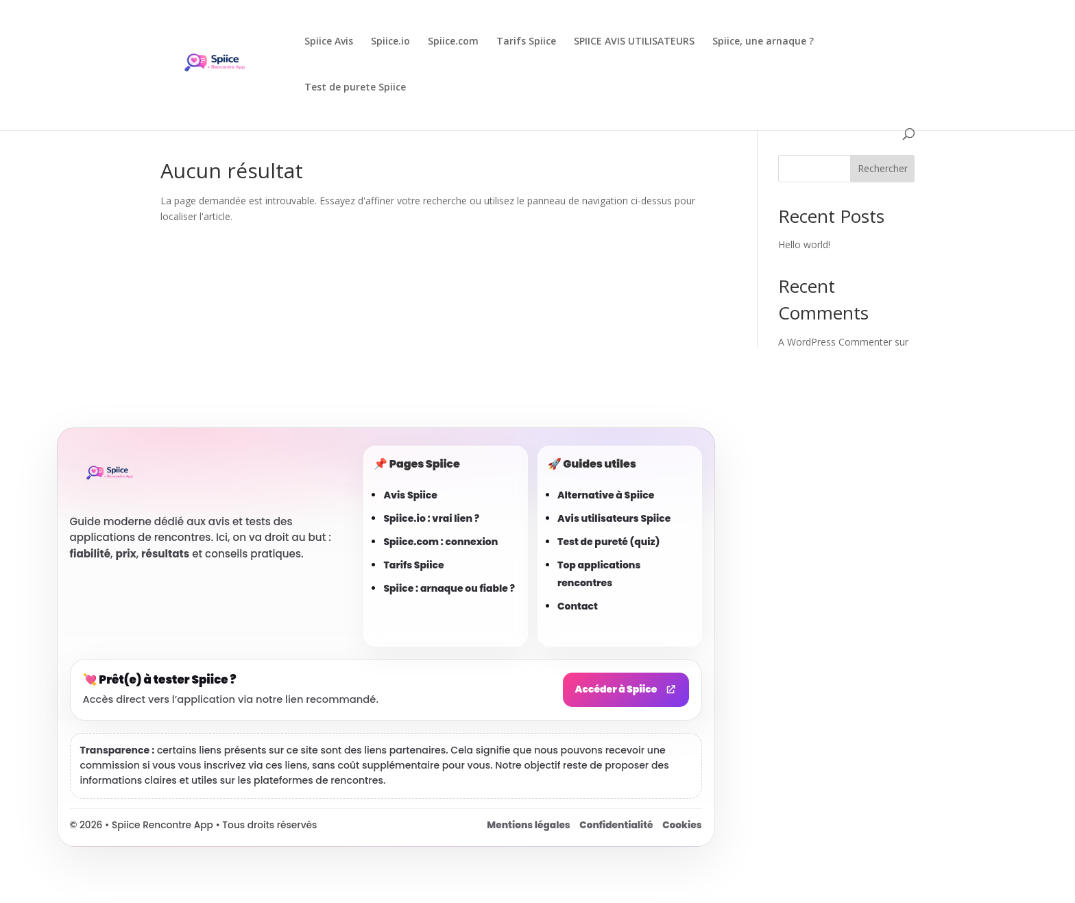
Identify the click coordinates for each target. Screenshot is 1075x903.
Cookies (681, 825)
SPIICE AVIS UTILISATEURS (634, 41)
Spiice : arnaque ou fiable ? (449, 588)
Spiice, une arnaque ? (763, 41)
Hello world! (804, 244)
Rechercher (883, 168)
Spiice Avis (328, 41)
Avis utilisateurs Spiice (614, 518)
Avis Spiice (410, 495)
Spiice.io (390, 41)
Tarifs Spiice (526, 41)
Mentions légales (528, 825)
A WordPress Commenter (835, 341)
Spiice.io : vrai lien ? (431, 518)
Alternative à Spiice (606, 495)
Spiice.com (453, 41)
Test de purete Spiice (355, 87)
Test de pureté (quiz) (608, 542)
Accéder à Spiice (626, 689)
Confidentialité (616, 825)
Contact (577, 606)
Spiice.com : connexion (440, 542)
